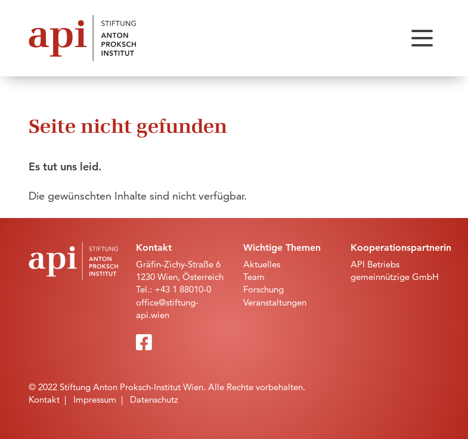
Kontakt (44, 399)
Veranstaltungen (274, 302)
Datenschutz (154, 399)
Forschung (263, 289)
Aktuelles (261, 264)
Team (254, 276)
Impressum (94, 399)
